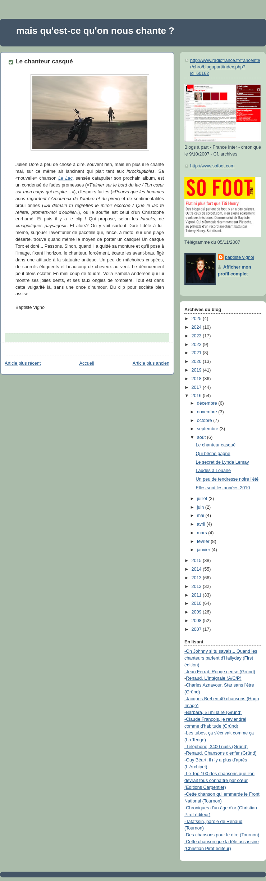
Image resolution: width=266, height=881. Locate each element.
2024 (197, 327)
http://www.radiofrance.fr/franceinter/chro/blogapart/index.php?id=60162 (225, 67)
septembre (208, 428)
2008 (197, 620)
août (202, 437)
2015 (197, 560)
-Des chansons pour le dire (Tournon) (221, 834)
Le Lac (65, 178)
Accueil (86, 363)
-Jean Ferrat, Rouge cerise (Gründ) (219, 671)
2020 (197, 361)
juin (201, 507)
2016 (197, 395)
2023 (197, 335)
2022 (197, 344)
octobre (205, 420)
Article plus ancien (151, 363)
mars (202, 532)
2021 (197, 352)
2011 (197, 595)
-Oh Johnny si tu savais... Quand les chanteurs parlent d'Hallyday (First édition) (220, 658)
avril (202, 524)
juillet (202, 498)
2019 (197, 370)
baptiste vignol (239, 257)
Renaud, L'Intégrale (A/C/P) (214, 678)
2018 (197, 378)
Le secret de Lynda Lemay (222, 462)
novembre (208, 411)
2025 (197, 318)
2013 (197, 577)
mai (201, 515)
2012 (197, 586)
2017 (197, 387)
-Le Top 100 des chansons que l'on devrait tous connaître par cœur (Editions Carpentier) (219, 780)
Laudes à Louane (213, 470)
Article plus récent (23, 363)
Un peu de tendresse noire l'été (227, 479)
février (204, 541)
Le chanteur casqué (44, 61)
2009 (197, 612)
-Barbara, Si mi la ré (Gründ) (213, 712)
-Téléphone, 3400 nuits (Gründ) (216, 746)
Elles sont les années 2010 (223, 487)
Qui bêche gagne (213, 453)
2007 (197, 629)
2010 (197, 603)
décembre (208, 403)
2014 (197, 569)
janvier (204, 549)
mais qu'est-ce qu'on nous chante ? (95, 30)
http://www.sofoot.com (212, 165)
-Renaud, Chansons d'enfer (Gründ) (220, 753)
